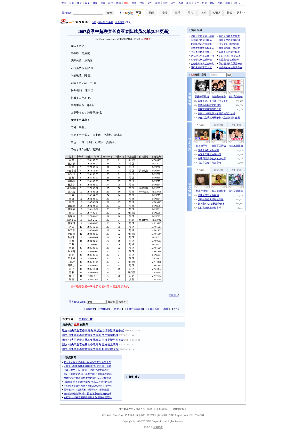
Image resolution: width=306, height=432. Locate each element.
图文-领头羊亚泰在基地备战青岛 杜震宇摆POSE (90, 349)
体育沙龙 (90, 309)
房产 (149, 3)
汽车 (142, 3)
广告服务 (129, 415)
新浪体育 (146, 39)
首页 (63, 3)
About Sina (118, 415)
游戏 (157, 3)
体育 (79, 3)
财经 (95, 3)
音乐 (177, 12)
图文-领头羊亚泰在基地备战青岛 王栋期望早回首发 (93, 339)
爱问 (212, 3)
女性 (165, 3)
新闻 (71, 3)
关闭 (175, 309)
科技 (110, 3)
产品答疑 (199, 415)
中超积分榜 (86, 319)
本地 (203, 12)
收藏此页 (104, 309)
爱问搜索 (66, 12)
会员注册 (188, 415)
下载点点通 (153, 309)
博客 (118, 3)
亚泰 (76, 324)
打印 (166, 309)
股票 (103, 3)
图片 (190, 12)
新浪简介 (106, 415)
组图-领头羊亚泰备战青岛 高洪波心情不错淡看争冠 (93, 330)
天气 (196, 3)
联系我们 (140, 415)
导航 (227, 3)
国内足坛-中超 (105, 22)
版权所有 (158, 427)
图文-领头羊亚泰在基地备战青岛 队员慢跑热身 (90, 335)
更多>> (241, 12)
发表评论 (173, 295)
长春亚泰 (120, 22)
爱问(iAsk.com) (77, 301)
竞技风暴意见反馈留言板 (132, 409)
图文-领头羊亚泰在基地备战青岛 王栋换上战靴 (90, 344)
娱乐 (87, 3)
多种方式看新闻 (134, 309)
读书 (173, 3)
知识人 (217, 12)
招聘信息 (152, 415)
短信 (204, 3)
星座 (188, 3)
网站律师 (162, 415)
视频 (134, 3)
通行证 (237, 3)
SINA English (175, 415)
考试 (181, 3)
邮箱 (220, 3)
